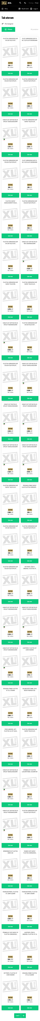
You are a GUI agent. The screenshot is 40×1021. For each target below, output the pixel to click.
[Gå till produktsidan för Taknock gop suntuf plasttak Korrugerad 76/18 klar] (29, 866)
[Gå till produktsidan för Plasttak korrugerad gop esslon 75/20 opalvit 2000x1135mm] (10, 94)
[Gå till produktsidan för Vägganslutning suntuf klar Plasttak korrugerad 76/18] (29, 501)
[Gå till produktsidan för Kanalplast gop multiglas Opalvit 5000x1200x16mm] (29, 460)
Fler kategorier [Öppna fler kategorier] (7, 24)
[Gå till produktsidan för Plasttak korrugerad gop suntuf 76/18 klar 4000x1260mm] (29, 297)
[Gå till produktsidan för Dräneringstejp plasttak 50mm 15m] (10, 866)
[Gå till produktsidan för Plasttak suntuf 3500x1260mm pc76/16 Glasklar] (10, 216)
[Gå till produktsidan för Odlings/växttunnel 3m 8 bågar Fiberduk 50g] (29, 704)
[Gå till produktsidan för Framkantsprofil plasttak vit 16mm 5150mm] (10, 907)
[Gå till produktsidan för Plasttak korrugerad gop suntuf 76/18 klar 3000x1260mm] (29, 135)
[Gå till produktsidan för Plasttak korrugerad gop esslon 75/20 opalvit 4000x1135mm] (29, 94)
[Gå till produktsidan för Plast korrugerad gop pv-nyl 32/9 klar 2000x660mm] (29, 54)
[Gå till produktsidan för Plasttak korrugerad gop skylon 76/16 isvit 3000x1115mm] (10, 541)
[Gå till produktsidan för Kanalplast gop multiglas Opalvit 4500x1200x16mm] (29, 623)
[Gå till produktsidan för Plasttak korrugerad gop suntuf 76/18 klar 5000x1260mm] (10, 501)
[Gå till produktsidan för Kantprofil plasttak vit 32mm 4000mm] (29, 663)
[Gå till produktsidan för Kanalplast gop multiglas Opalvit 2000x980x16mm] (29, 419)
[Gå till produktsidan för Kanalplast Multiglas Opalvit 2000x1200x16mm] (10, 419)
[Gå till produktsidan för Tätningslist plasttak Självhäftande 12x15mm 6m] (29, 785)
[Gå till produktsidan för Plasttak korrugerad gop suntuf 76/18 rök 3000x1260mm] (10, 297)
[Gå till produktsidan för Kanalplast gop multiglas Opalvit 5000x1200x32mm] (29, 379)
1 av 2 (17, 1016)
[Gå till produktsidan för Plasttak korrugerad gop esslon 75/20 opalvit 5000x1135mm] (10, 379)
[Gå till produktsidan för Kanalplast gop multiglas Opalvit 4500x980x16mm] (10, 338)
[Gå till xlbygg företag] (31, 3)
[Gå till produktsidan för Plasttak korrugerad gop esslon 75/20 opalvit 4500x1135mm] (10, 582)
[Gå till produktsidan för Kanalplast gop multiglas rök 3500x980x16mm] (29, 257)
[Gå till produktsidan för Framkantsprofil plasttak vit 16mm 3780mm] (29, 907)
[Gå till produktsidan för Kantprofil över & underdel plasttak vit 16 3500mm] (29, 948)
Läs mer (10, 73)
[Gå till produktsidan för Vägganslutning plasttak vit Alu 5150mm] (29, 988)
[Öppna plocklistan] (25, 3)
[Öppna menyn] (5, 8)
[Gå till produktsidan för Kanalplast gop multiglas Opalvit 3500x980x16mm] (10, 623)
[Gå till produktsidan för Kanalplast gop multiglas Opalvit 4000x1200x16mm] (10, 785)
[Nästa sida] (23, 1015)
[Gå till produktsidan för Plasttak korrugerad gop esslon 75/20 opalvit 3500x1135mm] (10, 176)
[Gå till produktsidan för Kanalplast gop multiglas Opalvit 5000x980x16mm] (10, 663)
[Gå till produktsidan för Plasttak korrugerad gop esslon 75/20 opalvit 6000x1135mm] (29, 826)
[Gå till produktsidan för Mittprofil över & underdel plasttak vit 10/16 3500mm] (29, 582)
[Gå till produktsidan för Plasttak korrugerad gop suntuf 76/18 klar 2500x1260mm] (29, 744)
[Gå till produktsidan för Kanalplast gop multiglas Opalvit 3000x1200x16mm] (10, 460)
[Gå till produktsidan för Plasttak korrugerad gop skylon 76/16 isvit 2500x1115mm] (10, 54)
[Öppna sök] (20, 3)
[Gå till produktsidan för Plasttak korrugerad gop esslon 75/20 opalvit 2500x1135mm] (29, 541)
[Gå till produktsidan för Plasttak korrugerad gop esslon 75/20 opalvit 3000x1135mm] (29, 216)
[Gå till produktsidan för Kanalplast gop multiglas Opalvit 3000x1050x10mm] (10, 135)
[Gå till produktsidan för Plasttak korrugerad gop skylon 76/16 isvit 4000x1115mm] (29, 338)
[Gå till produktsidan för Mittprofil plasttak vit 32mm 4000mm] (10, 988)
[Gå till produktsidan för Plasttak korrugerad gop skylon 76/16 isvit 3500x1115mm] (10, 257)
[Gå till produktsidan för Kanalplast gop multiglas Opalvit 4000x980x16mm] (10, 826)
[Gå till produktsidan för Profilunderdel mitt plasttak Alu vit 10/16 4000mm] (10, 744)
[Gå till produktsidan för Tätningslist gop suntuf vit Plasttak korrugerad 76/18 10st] (10, 948)
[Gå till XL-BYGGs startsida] (9, 3)
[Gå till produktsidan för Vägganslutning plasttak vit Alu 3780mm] (10, 704)
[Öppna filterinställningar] (8, 29)
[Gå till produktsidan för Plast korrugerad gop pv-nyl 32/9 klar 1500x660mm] (29, 176)
